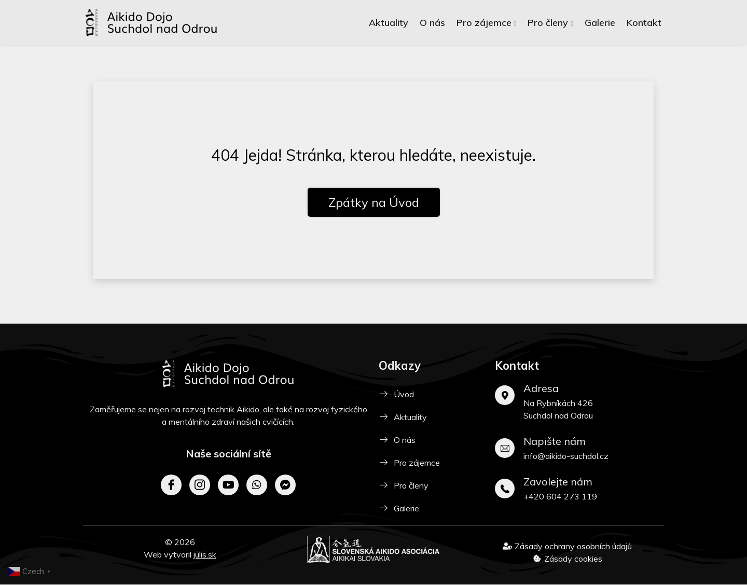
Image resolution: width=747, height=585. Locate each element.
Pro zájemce (484, 23)
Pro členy (548, 23)
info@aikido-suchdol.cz (565, 456)
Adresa (541, 388)
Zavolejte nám (557, 481)
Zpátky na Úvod (373, 202)
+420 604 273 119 (560, 496)
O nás (432, 23)
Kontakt (644, 23)
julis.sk (204, 554)
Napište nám (554, 441)
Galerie (600, 23)
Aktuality (388, 23)
